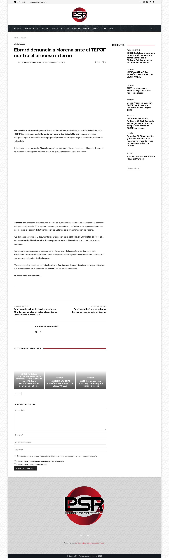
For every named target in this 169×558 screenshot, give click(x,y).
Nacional (130, 115)
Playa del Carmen (29, 371)
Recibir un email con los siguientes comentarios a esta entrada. (41, 461)
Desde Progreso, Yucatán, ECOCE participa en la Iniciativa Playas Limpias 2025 (139, 106)
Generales (23, 38)
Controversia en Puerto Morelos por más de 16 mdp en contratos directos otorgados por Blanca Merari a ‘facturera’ (36, 312)
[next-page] (20, 393)
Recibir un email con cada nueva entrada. (32, 464)
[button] (152, 28)
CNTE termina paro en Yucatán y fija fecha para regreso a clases (91, 383)
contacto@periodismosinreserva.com (90, 543)
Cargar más (133, 168)
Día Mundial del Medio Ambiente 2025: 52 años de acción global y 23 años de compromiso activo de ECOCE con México (140, 123)
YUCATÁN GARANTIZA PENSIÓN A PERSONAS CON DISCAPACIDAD (60, 383)
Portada (59, 378)
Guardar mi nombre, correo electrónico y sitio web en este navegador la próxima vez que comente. (57, 456)
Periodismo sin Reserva (31, 62)
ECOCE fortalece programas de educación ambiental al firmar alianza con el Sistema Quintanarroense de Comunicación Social (29, 380)
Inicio (16, 38)
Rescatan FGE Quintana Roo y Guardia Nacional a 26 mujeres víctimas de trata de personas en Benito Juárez (140, 141)
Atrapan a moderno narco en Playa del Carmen (141, 157)
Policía (130, 133)
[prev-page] (15, 393)
